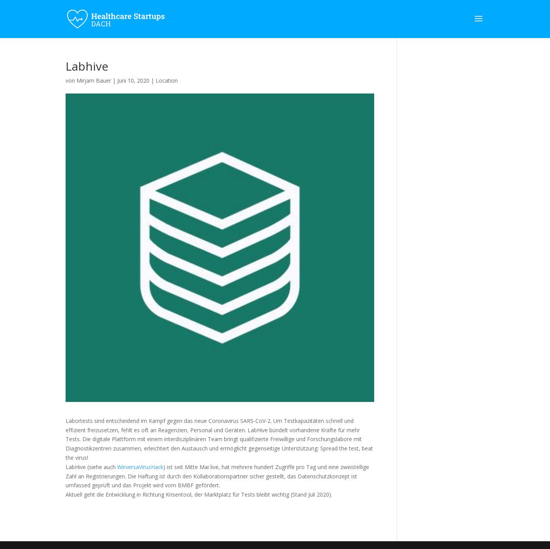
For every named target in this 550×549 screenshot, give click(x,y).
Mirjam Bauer (93, 80)
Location (167, 80)
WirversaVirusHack (140, 467)
